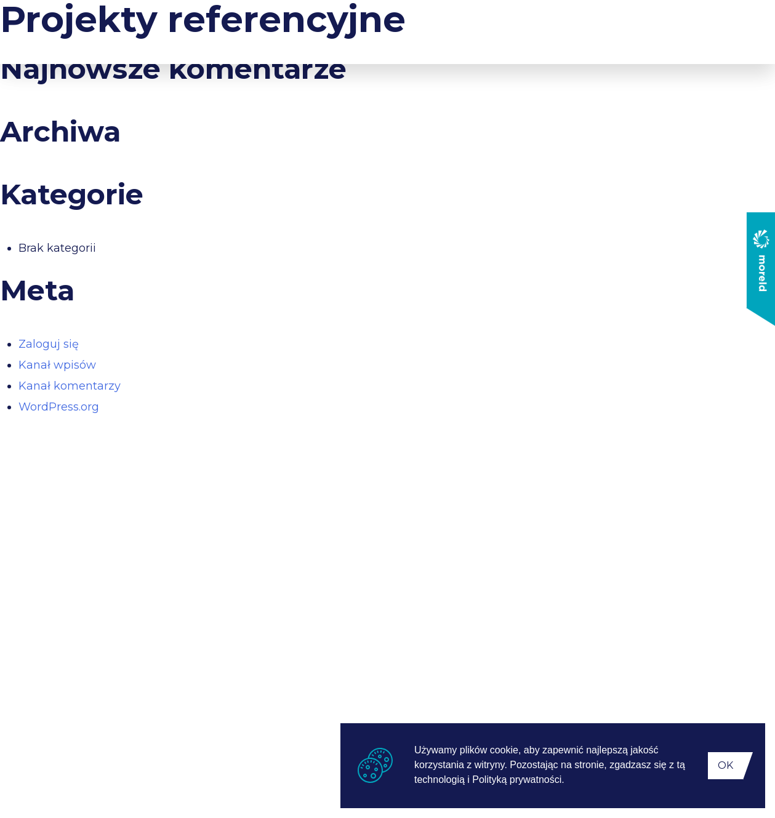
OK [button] (725, 765)
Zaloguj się (48, 344)
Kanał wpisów (57, 365)
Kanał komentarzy (69, 386)
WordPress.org (58, 407)
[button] (569, 781)
